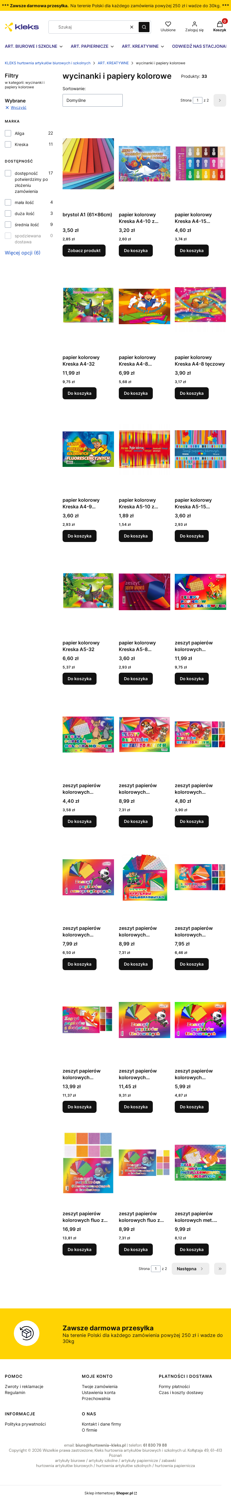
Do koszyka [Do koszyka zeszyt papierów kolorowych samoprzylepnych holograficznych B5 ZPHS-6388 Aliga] (136, 964)
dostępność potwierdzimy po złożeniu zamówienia (31, 182)
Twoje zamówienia (100, 1386)
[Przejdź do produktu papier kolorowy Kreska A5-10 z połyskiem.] (144, 449)
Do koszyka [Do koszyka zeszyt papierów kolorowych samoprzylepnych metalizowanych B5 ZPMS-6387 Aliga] (192, 964)
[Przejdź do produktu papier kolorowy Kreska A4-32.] (88, 306)
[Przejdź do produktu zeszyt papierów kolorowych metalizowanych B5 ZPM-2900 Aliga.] (200, 735)
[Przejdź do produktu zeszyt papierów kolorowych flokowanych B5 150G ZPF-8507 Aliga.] (200, 1020)
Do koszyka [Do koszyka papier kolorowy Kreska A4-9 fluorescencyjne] (79, 535)
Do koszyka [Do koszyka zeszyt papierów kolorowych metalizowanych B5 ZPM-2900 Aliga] (192, 821)
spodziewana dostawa (28, 238)
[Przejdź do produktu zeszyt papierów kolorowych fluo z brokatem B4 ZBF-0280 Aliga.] (88, 1163)
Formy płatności (174, 1386)
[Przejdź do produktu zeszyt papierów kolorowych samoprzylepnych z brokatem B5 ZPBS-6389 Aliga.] (88, 1020)
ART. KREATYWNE (113, 63)
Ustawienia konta (99, 1392)
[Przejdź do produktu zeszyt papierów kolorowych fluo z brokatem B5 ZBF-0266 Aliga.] (144, 1163)
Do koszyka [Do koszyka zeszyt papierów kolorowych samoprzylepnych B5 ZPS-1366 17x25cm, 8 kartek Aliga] (79, 964)
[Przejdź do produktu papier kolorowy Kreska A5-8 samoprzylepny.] (144, 592)
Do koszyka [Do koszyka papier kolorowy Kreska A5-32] (79, 678)
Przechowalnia (96, 1398)
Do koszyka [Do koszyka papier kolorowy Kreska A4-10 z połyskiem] (136, 250)
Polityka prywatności (25, 1423)
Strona (186, 100)
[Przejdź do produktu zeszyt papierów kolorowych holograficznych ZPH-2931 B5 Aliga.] (88, 735)
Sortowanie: (74, 88)
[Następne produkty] (190, 1269)
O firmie (89, 1429)
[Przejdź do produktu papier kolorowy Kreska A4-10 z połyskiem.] (144, 164)
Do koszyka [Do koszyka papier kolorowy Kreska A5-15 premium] (192, 535)
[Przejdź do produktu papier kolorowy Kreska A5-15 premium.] (200, 449)
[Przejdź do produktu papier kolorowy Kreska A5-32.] (88, 592)
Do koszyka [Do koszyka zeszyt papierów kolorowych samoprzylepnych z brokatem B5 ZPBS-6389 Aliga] (79, 1106)
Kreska (21, 144)
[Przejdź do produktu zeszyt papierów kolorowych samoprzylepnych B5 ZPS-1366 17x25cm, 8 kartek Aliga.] (88, 877)
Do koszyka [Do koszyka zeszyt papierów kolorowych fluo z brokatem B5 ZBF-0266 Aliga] (136, 1249)
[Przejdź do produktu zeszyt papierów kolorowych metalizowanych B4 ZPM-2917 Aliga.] (144, 735)
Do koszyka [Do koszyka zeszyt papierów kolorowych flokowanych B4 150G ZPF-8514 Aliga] (136, 1106)
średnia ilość (27, 224)
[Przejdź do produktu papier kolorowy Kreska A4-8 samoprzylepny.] (144, 306)
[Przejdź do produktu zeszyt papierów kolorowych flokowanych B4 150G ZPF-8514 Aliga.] (144, 1020)
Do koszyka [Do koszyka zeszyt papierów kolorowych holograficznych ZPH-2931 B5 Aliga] (79, 821)
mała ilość (24, 202)
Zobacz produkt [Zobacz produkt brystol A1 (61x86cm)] (84, 250)
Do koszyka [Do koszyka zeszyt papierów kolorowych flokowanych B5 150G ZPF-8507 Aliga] (192, 1106)
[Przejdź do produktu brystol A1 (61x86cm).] (88, 164)
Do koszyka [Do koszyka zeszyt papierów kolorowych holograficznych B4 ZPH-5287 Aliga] (192, 678)
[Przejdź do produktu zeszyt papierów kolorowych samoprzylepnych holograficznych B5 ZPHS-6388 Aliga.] (144, 877)
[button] (144, 27)
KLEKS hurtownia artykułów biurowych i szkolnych (48, 63)
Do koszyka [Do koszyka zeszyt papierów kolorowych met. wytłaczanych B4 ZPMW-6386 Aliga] (192, 1249)
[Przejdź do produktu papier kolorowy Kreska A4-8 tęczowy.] (200, 306)
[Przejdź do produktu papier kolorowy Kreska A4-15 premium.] (200, 164)
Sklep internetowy (109, 1493)
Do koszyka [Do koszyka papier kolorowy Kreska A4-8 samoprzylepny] (136, 393)
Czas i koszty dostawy (181, 1392)
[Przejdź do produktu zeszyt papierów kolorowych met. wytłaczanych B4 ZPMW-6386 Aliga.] (200, 1163)
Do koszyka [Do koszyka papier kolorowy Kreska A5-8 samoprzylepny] (136, 678)
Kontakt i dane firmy (101, 1423)
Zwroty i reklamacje (24, 1386)
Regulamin (15, 1392)
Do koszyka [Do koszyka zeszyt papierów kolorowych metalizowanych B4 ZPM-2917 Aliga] (136, 821)
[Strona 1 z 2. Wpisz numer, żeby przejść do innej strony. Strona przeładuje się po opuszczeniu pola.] (197, 100)
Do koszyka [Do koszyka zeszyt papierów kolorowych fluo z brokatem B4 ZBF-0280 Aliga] (79, 1249)
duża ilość (25, 213)
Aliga (19, 133)
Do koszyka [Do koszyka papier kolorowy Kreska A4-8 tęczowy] (192, 393)
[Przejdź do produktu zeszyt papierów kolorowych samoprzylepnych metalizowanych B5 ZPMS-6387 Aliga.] (200, 877)
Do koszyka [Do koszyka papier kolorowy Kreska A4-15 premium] (192, 250)
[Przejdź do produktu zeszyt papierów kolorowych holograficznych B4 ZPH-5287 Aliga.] (200, 592)
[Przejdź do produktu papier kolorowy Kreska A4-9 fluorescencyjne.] (88, 449)
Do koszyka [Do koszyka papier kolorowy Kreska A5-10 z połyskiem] (136, 535)
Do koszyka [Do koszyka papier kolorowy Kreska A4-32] (79, 393)
